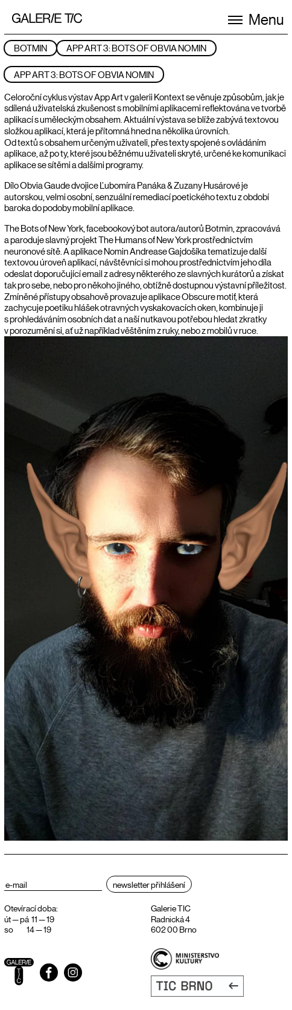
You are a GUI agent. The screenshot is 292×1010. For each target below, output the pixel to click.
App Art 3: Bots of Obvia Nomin (136, 47)
